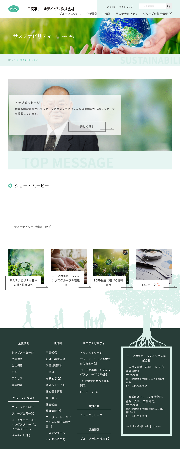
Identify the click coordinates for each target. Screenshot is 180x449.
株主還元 (51, 398)
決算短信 (51, 352)
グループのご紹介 (23, 407)
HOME (11, 60)
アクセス (17, 378)
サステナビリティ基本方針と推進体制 (95, 361)
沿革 (14, 372)
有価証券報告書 (55, 359)
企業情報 (92, 13)
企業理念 (17, 359)
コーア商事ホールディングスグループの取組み (95, 372)
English (111, 7)
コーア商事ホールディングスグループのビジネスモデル (24, 424)
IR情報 (106, 13)
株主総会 (51, 404)
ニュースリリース (91, 415)
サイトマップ (126, 7)
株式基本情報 (54, 391)
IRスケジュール (55, 432)
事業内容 (17, 385)
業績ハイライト (55, 385)
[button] (169, 6)
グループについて (70, 13)
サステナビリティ (127, 13)
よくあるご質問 (55, 439)
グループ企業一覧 (23, 413)
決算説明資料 (54, 365)
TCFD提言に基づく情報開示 (95, 383)
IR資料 (50, 372)
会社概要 (17, 365)
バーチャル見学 (21, 435)
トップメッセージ (23, 352)
